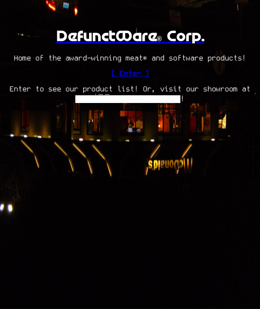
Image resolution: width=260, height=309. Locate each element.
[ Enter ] (130, 74)
